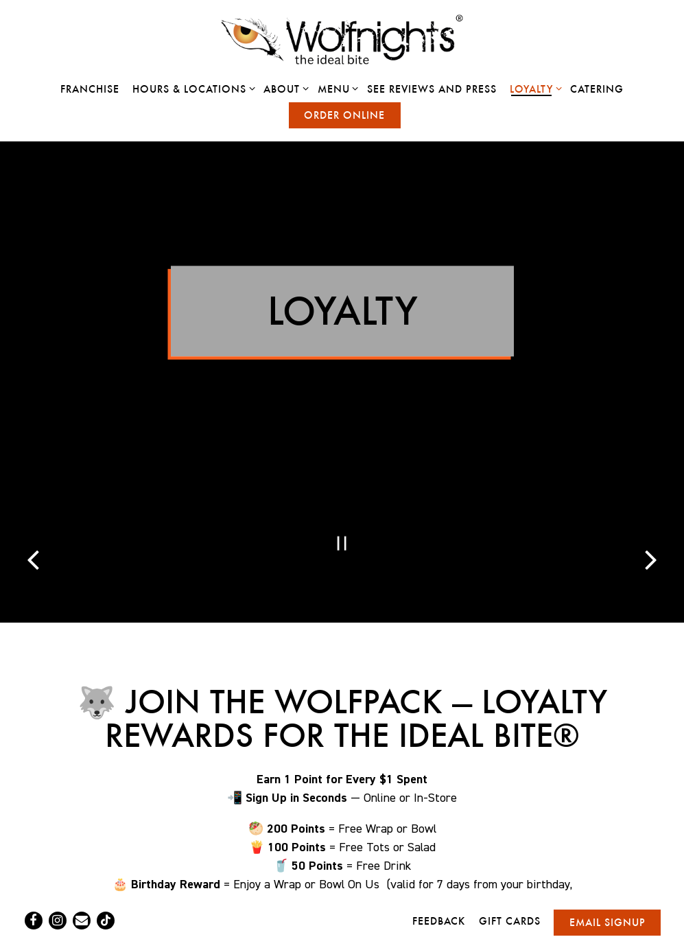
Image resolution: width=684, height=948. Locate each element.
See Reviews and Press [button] (432, 88)
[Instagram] (58, 885)
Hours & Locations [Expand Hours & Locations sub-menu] (191, 88)
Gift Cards (510, 885)
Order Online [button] (344, 115)
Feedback (438, 885)
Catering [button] (597, 88)
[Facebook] (34, 885)
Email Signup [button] (607, 887)
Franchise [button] (89, 88)
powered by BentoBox (342, 929)
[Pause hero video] (342, 510)
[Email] (82, 885)
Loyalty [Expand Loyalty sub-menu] (533, 88)
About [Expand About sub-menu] (284, 88)
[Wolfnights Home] (342, 39)
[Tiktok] (106, 885)
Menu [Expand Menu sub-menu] (336, 88)
